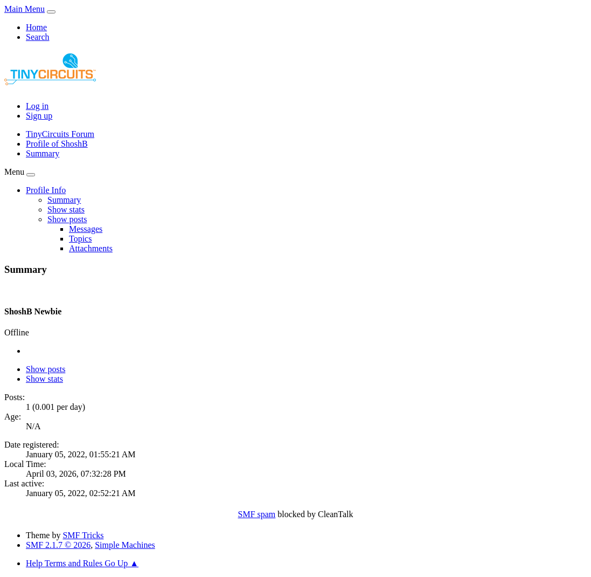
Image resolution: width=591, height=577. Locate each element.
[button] (46, 190)
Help (35, 563)
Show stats (44, 378)
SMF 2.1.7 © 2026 (58, 544)
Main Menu (24, 8)
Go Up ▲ (121, 563)
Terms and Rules (75, 563)
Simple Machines (125, 544)
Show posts (45, 369)
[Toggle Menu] (51, 11)
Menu (14, 171)
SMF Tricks (82, 535)
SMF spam (257, 514)
